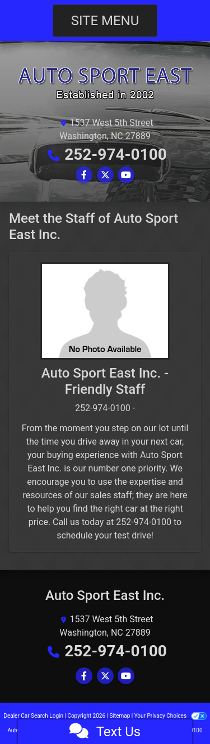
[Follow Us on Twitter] (105, 175)
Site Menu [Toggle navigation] (105, 20)
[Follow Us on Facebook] (84, 175)
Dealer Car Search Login (33, 716)
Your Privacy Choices (170, 716)
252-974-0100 (115, 154)
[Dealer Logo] (105, 82)
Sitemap (119, 716)
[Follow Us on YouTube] (126, 175)
